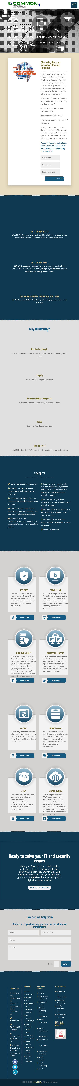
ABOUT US (29, 994)
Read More (24, 617)
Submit (66, 964)
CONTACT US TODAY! (39, 887)
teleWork (42, 1069)
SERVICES (28, 998)
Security (41, 993)
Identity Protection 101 (60, 1008)
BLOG (27, 1001)
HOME (27, 991)
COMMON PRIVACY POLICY (29, 1050)
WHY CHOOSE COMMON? (29, 1018)
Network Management (43, 1022)
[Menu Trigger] (74, 5)
